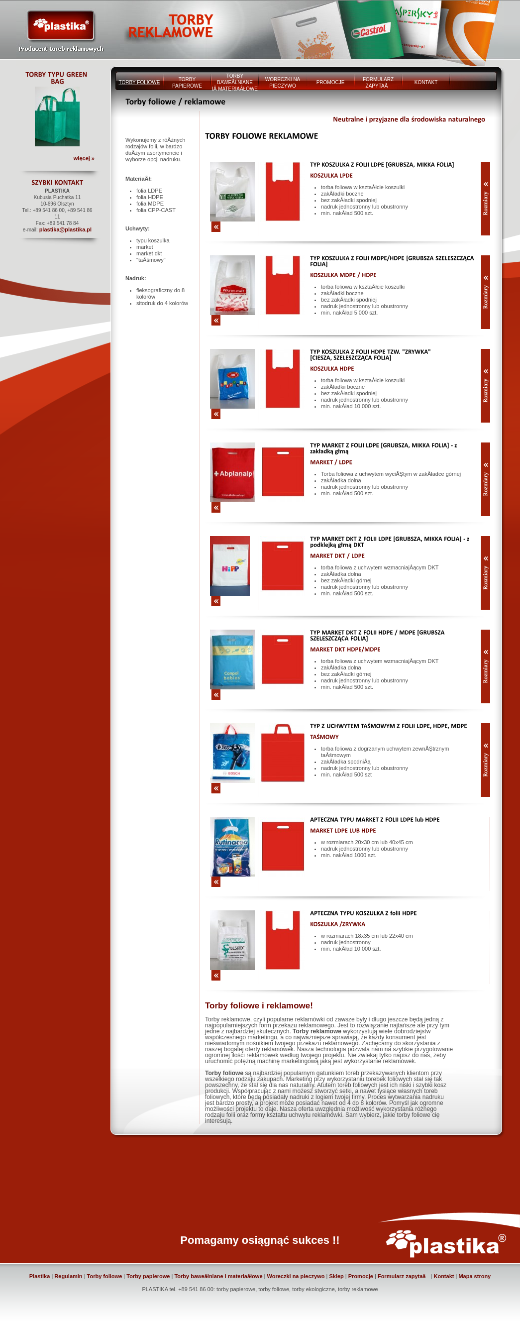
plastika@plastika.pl (65, 229)
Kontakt (443, 1276)
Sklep (336, 1276)
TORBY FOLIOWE (139, 82)
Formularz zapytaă (403, 1276)
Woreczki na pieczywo (296, 1276)
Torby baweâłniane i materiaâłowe (218, 1276)
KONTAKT (426, 82)
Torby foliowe (104, 1276)
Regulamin (68, 1276)
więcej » (84, 158)
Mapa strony (474, 1276)
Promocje (360, 1276)
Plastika (39, 1276)
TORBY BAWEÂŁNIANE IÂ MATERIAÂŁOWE (235, 82)
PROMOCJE (330, 82)
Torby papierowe (148, 1276)
